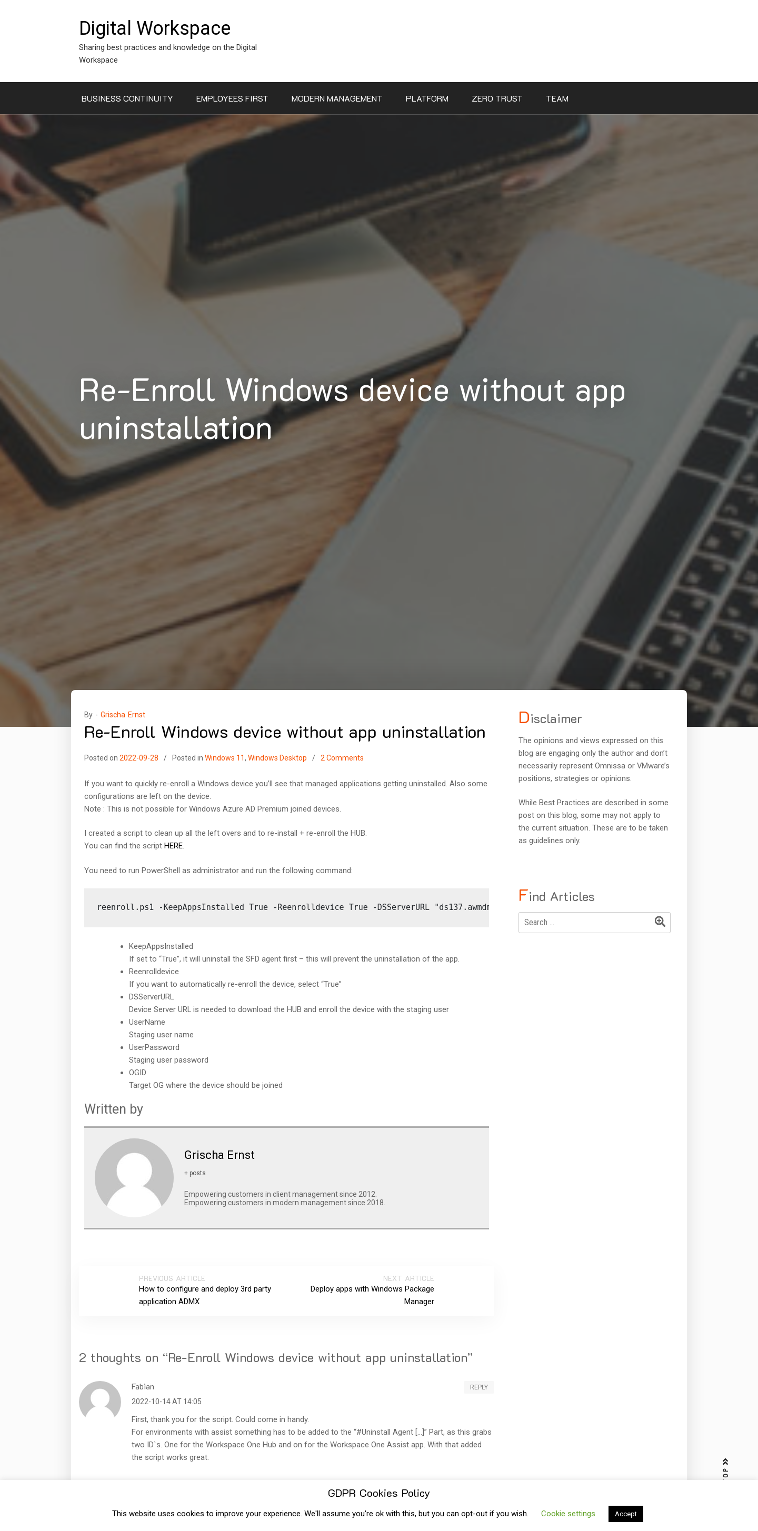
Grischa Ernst (123, 715)
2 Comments (342, 758)
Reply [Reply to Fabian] (479, 1387)
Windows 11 (225, 758)
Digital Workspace (155, 28)
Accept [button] (626, 1514)
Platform (427, 98)
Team (557, 98)
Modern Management (337, 98)
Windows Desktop (277, 758)
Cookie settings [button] (568, 1513)
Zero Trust (497, 98)
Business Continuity (127, 98)
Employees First (232, 98)
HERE (173, 845)
